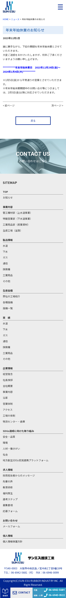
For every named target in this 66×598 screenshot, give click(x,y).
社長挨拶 (8, 380)
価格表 (5, 595)
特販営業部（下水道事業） (17, 218)
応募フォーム (10, 511)
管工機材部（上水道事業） (17, 212)
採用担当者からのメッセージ (19, 475)
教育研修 (8, 487)
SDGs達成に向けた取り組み (18, 431)
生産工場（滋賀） (13, 230)
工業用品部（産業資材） (16, 224)
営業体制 (8, 403)
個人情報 (8, 535)
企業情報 (8, 368)
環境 (5, 442)
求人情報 (8, 469)
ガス (5, 257)
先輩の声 (8, 481)
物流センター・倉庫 (14, 421)
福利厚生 (8, 493)
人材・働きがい (11, 448)
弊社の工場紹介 (11, 296)
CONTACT (21, 593)
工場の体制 (9, 415)
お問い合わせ (10, 520)
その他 (6, 281)
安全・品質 (9, 436)
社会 (5, 454)
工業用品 (8, 275)
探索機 (6, 269)
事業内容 (8, 207)
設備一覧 (8, 308)
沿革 (5, 397)
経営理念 (8, 374)
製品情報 (8, 240)
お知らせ (8, 197)
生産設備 (8, 290)
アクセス (7, 409)
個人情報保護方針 (13, 541)
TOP (5, 191)
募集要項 (8, 505)
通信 (5, 263)
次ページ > (57, 105)
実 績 (6, 317)
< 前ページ (9, 105)
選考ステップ (10, 499)
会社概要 (8, 386)
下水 (5, 251)
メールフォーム (11, 526)
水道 (5, 245)
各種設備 (8, 302)
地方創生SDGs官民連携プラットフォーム (25, 460)
